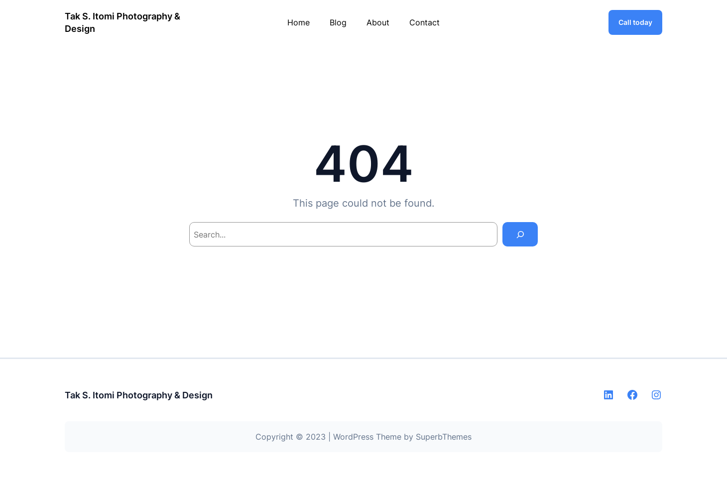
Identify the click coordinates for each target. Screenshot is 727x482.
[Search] (520, 234)
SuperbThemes (444, 437)
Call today (635, 22)
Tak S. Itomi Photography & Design (139, 395)
